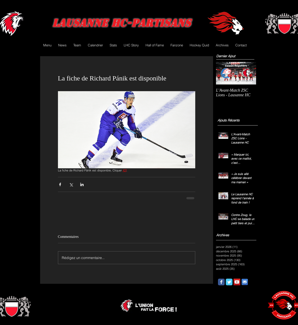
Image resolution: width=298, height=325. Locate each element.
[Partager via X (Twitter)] (71, 184)
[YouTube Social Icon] (237, 282)
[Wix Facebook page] (221, 282)
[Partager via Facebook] (60, 184)
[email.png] (244, 282)
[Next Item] (249, 73)
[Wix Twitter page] (229, 282)
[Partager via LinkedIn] (82, 184)
